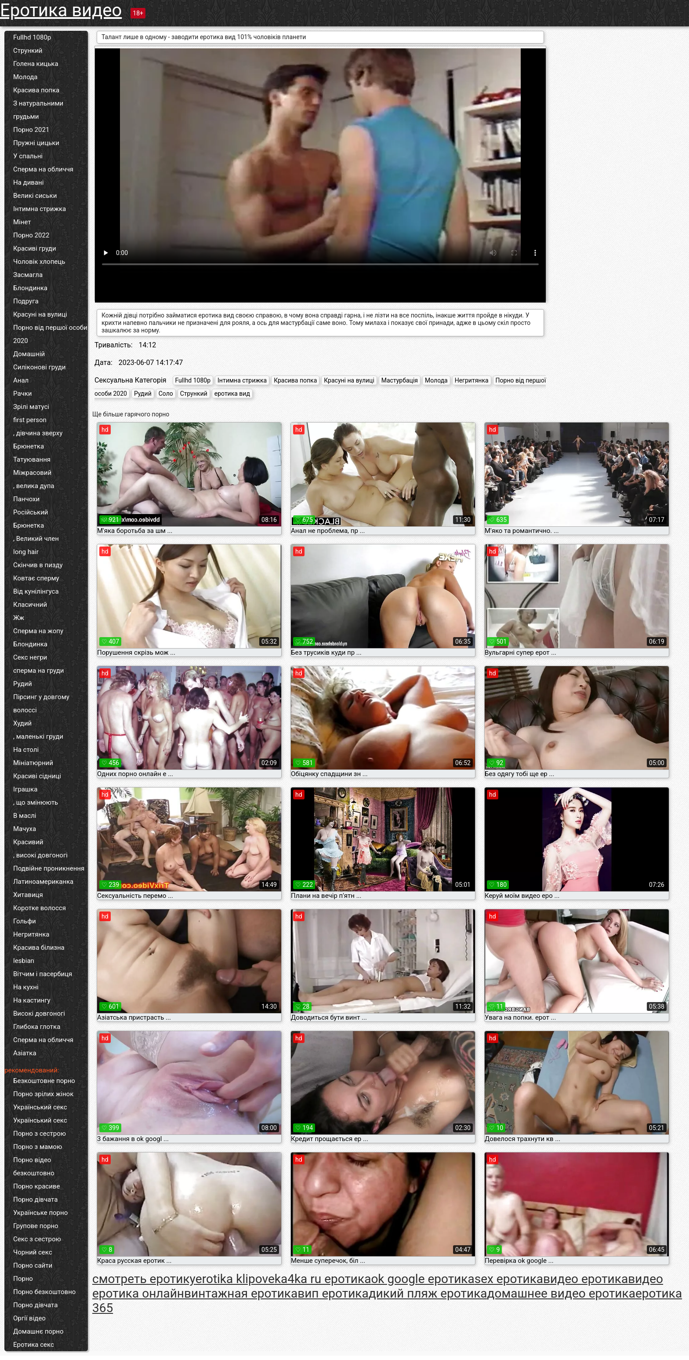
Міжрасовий (32, 473)
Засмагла (28, 275)
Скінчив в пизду (38, 565)
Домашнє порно (38, 1331)
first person (30, 420)
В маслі (24, 816)
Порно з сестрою (39, 1134)
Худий (22, 723)
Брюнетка (28, 446)
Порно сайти (32, 1265)
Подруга (26, 301)
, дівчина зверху (37, 433)
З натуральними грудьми (38, 109)
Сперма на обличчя (43, 169)
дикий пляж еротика (428, 1293)
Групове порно (35, 1226)
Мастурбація (399, 380)
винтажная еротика (240, 1293)
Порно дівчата (35, 1199)
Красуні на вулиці (40, 314)
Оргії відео (29, 1318)
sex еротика (509, 1279)
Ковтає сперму (36, 578)
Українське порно (40, 1213)
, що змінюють (35, 802)
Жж (18, 618)
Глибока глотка (36, 1027)
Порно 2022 (31, 235)
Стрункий (28, 51)
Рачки (22, 393)
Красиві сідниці (37, 776)
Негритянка (31, 934)
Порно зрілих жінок (43, 1094)
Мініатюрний (33, 763)
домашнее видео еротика (561, 1293)
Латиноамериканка (43, 882)
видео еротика (585, 1279)
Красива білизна (39, 948)
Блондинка (30, 288)
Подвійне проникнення (48, 868)
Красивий (28, 842)
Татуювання (32, 459)
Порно (23, 1279)
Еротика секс (33, 1345)
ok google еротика (422, 1279)
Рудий (22, 684)
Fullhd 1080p (32, 37)
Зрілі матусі (31, 407)
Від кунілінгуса (36, 591)
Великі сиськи (35, 196)
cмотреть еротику (144, 1279)
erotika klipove (235, 1279)
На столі (26, 750)
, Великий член (36, 539)
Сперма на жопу (38, 631)
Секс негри (30, 657)
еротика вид (232, 393)
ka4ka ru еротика (323, 1279)
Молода (25, 77)
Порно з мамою (37, 1147)
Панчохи (26, 499)
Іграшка (25, 789)
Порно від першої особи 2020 (50, 334)
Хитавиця (28, 895)
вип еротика (333, 1293)
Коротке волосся (39, 908)
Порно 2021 (31, 130)
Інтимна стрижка (39, 209)
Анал (21, 380)
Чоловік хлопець (39, 262)
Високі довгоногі (39, 1013)
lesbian (23, 961)
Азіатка (24, 1053)
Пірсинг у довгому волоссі (41, 703)
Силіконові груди (39, 367)
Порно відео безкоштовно (33, 1166)
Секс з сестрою (37, 1239)
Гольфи (24, 921)
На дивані (28, 182)
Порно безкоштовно (44, 1292)
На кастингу (32, 1000)
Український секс (40, 1107)
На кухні (26, 987)
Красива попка (36, 90)
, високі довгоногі (40, 855)
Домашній (29, 354)
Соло (166, 393)
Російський (30, 512)
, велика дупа (33, 486)
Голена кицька (35, 64)
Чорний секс (32, 1252)
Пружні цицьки (36, 143)
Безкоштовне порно (44, 1081)
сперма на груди (38, 671)
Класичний (30, 605)
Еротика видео (61, 10)
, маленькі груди (38, 736)
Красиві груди (34, 248)
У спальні (28, 156)
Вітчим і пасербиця (42, 974)
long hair (26, 552)
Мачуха (24, 829)
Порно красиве (36, 1186)
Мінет (22, 222)
